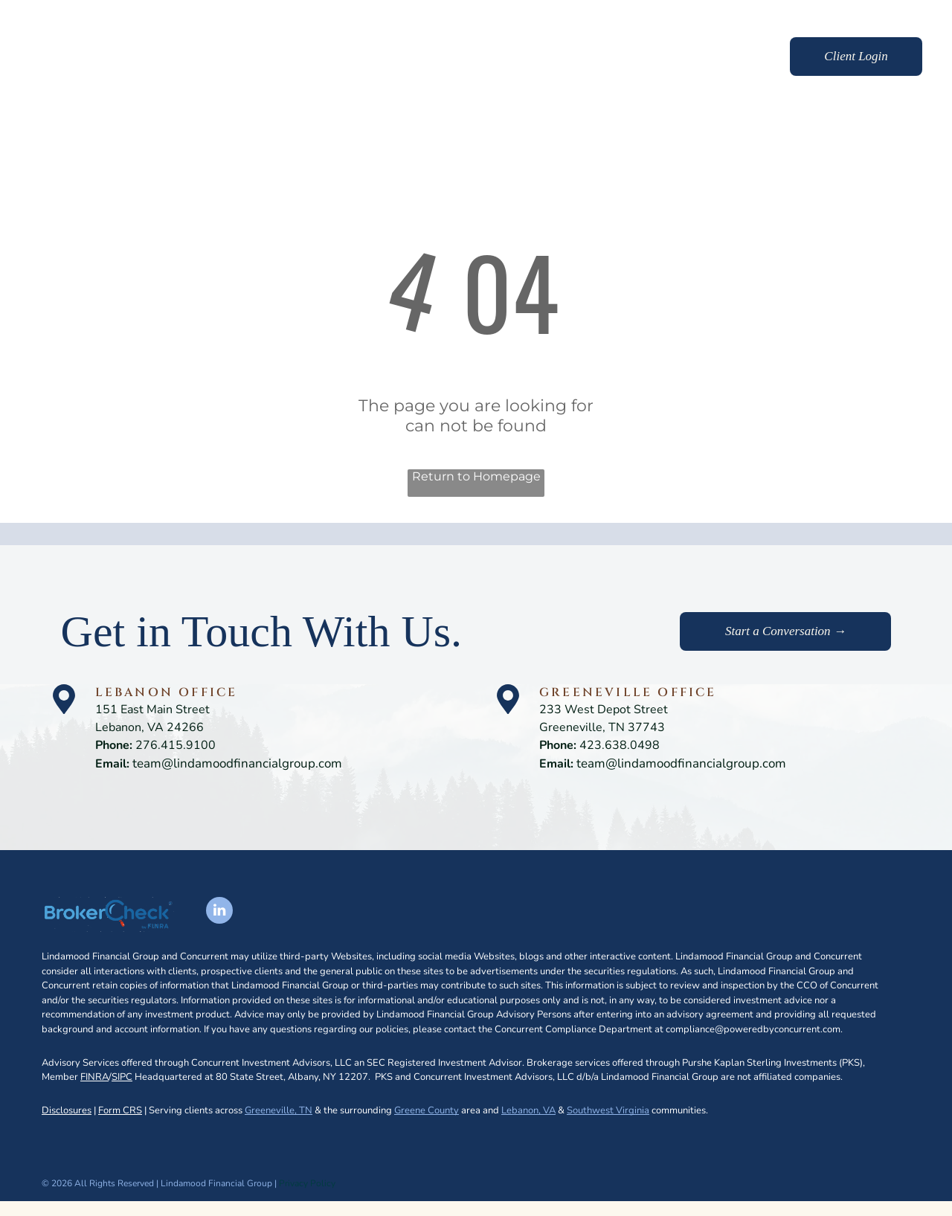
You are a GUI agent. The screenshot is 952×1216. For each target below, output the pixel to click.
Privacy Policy (307, 1183)
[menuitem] (415, 58)
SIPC (122, 1077)
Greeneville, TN (278, 1110)
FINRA (94, 1077)
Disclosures (66, 1110)
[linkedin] (219, 912)
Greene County (426, 1110)
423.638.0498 (619, 745)
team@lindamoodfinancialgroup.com (237, 763)
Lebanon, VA (528, 1110)
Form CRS (120, 1110)
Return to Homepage (476, 476)
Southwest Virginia (608, 1110)
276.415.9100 (175, 745)
